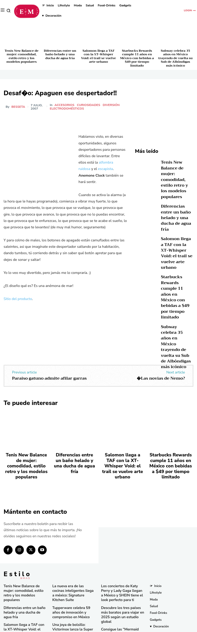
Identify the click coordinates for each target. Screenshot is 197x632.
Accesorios (65, 104)
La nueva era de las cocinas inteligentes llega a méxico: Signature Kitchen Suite (71, 543)
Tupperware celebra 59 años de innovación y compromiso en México (72, 558)
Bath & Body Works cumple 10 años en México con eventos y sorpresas (122, 597)
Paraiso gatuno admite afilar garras (49, 344)
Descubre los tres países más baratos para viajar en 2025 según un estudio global (121, 562)
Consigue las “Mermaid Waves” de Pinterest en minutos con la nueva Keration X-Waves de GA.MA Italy (122, 580)
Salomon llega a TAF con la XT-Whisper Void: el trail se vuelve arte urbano (98, 56)
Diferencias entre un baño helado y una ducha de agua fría (60, 54)
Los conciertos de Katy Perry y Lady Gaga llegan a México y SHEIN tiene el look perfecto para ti (122, 545)
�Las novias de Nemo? (161, 344)
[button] (8, 10)
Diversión (111, 104)
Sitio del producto (18, 298)
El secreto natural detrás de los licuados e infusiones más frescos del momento (74, 589)
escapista (105, 168)
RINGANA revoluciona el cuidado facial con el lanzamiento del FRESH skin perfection (72, 607)
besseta (18, 106)
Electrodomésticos (68, 108)
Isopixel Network (156, 628)
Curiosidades (89, 104)
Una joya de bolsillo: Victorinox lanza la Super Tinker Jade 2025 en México (74, 574)
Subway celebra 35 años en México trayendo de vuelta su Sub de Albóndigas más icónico (175, 58)
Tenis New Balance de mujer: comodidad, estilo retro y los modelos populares (21, 56)
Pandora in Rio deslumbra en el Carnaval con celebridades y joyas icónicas (122, 613)
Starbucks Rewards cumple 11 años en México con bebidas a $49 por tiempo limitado (137, 58)
